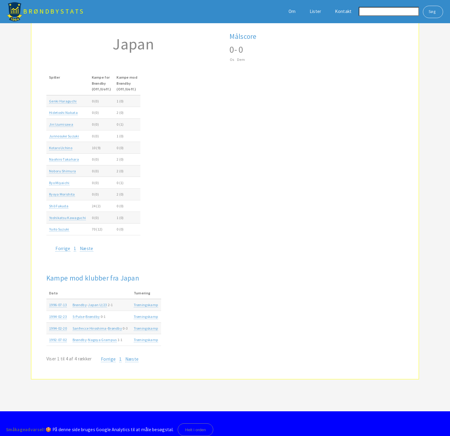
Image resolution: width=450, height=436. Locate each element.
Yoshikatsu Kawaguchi (67, 217)
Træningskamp (146, 305)
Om (292, 11)
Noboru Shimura (62, 171)
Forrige (62, 248)
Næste (86, 248)
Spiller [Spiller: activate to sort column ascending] (54, 77)
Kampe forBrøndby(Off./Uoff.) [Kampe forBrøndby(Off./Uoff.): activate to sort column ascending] (101, 83)
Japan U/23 (97, 305)
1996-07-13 (58, 305)
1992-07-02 (58, 339)
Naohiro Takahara (64, 159)
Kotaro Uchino (60, 148)
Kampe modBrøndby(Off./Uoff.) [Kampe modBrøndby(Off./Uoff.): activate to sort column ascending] (127, 83)
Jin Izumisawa (61, 124)
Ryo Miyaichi (59, 182)
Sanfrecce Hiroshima (90, 328)
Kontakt (343, 11)
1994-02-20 (58, 328)
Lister (315, 11)
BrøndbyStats (54, 11)
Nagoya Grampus (102, 339)
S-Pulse (78, 316)
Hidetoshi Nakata (63, 112)
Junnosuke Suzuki (64, 136)
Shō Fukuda (58, 206)
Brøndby (80, 305)
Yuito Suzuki (59, 229)
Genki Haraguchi (63, 101)
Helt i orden (195, 430)
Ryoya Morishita (62, 194)
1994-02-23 (58, 316)
